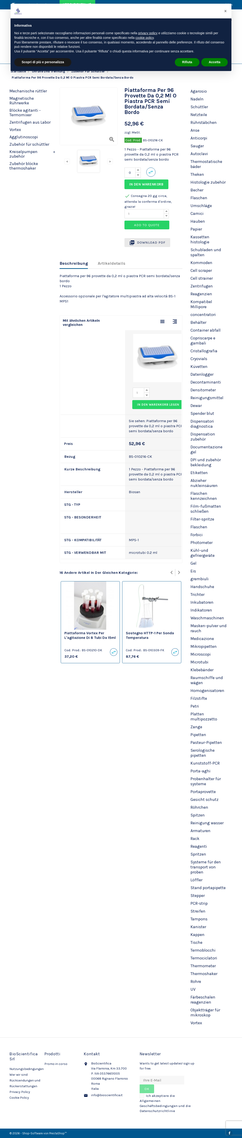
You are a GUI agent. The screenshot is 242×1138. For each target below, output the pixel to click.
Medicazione (202, 638)
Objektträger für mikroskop (205, 1012)
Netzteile (198, 114)
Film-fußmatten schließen (205, 509)
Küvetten (198, 366)
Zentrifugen (201, 286)
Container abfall (205, 330)
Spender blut (202, 413)
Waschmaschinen (207, 617)
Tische (196, 942)
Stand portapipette (208, 887)
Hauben (197, 221)
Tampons (198, 919)
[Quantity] (144, 213)
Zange (196, 726)
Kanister (198, 926)
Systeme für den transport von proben (205, 867)
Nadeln (197, 99)
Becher (196, 190)
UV (193, 989)
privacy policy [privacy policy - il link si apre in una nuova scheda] (148, 33)
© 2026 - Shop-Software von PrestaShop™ (38, 1133)
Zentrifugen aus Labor (30, 122)
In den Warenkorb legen (158, 404)
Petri (194, 706)
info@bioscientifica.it (107, 1095)
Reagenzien (201, 293)
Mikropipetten (203, 646)
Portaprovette (203, 791)
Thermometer (203, 965)
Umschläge (201, 205)
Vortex (15, 129)
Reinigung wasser (207, 822)
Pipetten (198, 734)
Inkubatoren (201, 602)
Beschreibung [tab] (74, 263)
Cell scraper (201, 270)
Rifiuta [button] (187, 62)
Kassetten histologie (199, 239)
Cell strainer (201, 278)
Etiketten (199, 472)
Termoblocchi (203, 950)
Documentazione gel (206, 449)
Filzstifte (198, 698)
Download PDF (147, 242)
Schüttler (199, 106)
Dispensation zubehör (202, 437)
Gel (193, 563)
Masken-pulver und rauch (208, 628)
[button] (225, 11)
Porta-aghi (200, 771)
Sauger (197, 145)
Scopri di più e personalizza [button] (43, 62)
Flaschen (198, 197)
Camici (197, 213)
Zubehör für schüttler (29, 144)
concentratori (203, 314)
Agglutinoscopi (23, 136)
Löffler (196, 879)
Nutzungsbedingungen (26, 1069)
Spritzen (198, 854)
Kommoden (201, 262)
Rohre (195, 981)
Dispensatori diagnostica (202, 424)
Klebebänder (201, 669)
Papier (196, 229)
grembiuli (199, 578)
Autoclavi (199, 153)
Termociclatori (203, 958)
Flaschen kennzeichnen (203, 496)
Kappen (197, 934)
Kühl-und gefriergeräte (202, 553)
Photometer (201, 542)
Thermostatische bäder (206, 164)
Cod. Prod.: (72, 650)
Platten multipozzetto (203, 716)
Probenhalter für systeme (205, 781)
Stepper (197, 895)
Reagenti (198, 846)
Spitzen (197, 815)
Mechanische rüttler (28, 91)
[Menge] (129, 173)
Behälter (198, 322)
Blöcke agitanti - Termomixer (25, 112)
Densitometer (203, 390)
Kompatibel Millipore (201, 304)
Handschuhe (202, 586)
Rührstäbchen (203, 122)
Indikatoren (201, 610)
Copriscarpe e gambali (202, 341)
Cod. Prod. (133, 140)
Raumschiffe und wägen (206, 680)
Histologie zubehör (208, 182)
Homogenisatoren (207, 690)
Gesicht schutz (204, 799)
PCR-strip (199, 903)
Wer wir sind (18, 1075)
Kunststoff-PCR (205, 763)
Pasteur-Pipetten (206, 742)
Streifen (197, 911)
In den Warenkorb (146, 184)
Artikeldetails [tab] (111, 263)
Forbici (196, 534)
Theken (197, 174)
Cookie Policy (19, 1098)
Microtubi (199, 662)
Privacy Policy (19, 1092)
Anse (194, 130)
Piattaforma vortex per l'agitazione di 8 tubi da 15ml (90, 635)
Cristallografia (203, 350)
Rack (194, 838)
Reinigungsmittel (206, 397)
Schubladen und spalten (205, 252)
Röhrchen (199, 807)
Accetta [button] (214, 62)
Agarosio (198, 91)
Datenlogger (201, 374)
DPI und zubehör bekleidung (205, 462)
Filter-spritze (202, 519)
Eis (193, 571)
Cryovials (198, 358)
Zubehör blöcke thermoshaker (23, 166)
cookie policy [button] (144, 38)
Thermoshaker (203, 973)
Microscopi (200, 654)
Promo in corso (55, 1064)
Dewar (196, 405)
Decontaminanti (205, 382)
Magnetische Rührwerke (21, 100)
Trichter (197, 594)
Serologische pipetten (202, 753)
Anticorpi (198, 138)
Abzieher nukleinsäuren (204, 483)
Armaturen (200, 830)
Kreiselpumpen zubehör (23, 154)
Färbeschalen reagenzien (202, 1000)
